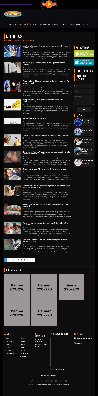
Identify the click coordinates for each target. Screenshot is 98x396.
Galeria (35, 24)
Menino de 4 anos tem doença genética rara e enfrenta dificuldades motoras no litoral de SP (46, 223)
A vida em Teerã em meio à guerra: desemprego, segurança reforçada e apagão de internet (46, 205)
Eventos (64, 24)
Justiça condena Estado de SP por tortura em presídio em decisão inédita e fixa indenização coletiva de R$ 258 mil (46, 153)
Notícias (27, 24)
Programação (53, 24)
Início (11, 24)
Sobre (78, 24)
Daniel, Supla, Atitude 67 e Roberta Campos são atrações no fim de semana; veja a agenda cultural (46, 46)
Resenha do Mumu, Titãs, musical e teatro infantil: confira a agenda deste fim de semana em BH (46, 82)
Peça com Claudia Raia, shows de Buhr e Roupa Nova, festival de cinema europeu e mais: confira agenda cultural (46, 186)
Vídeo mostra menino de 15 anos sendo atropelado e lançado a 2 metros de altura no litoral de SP (45, 240)
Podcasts (19, 24)
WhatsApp (79, 343)
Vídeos (23, 344)
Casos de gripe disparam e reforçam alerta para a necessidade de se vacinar (46, 135)
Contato (85, 24)
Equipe (71, 24)
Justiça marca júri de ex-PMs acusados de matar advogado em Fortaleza (44, 169)
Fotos (23, 341)
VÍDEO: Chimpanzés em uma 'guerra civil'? (35, 118)
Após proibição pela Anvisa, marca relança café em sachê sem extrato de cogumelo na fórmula (44, 100)
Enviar (84, 109)
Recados (43, 24)
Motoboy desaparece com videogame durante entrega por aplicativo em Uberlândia (44, 63)
